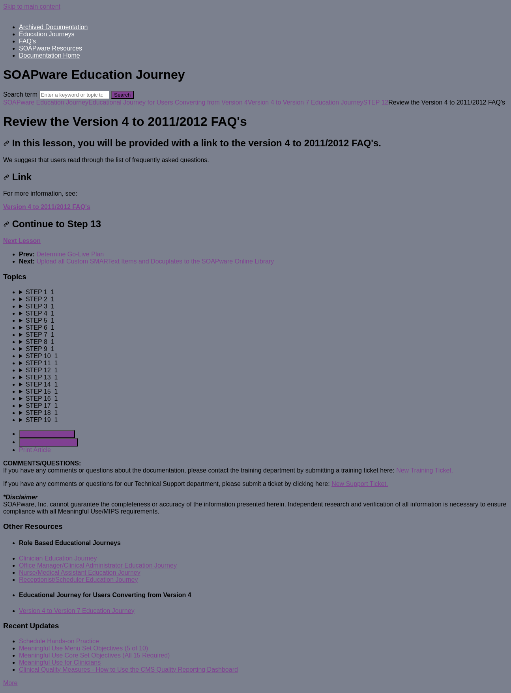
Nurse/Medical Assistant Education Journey (79, 572)
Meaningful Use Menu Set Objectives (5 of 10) (83, 648)
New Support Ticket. (359, 483)
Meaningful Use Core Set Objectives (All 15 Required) (94, 655)
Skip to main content (31, 6)
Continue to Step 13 (52, 224)
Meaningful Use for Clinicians (60, 662)
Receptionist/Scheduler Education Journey (78, 579)
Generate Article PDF (47, 434)
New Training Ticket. (424, 470)
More (10, 683)
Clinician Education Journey (58, 558)
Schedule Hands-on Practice (59, 641)
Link (17, 177)
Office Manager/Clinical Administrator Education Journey (98, 565)
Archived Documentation (53, 27)
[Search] (74, 95)
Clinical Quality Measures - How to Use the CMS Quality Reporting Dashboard (128, 669)
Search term (20, 94)
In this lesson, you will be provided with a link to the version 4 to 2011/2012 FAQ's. (192, 143)
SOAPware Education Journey (45, 102)
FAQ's (27, 41)
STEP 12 (376, 102)
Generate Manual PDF (48, 442)
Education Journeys (47, 34)
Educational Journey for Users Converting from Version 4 (168, 102)
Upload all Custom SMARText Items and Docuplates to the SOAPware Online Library (155, 261)
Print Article (35, 449)
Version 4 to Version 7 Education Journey (305, 102)
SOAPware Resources (50, 48)
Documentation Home (49, 55)
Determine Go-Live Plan (70, 254)
